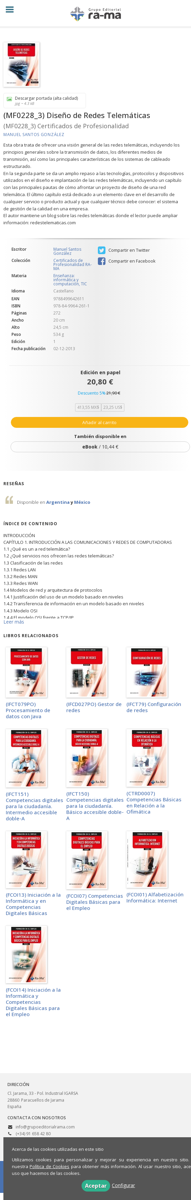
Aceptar (96, 1185)
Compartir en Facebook (126, 261)
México (82, 502)
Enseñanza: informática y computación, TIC (70, 280)
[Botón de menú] (12, 9)
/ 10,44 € (100, 446)
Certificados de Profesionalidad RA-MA (72, 265)
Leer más (13, 621)
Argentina (58, 502)
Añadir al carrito (99, 422)
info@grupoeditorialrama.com (45, 1127)
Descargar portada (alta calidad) (42, 100)
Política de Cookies (49, 1166)
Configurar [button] (123, 1185)
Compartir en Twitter (124, 250)
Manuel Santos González (33, 134)
